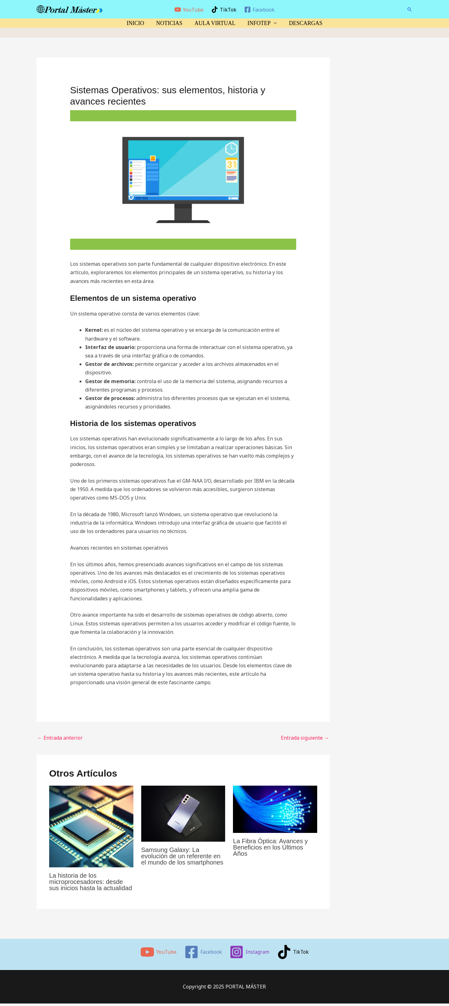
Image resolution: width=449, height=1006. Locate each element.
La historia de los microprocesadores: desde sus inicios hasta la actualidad (90, 881)
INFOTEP (258, 23)
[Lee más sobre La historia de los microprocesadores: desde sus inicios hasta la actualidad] (91, 826)
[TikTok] (224, 9)
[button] (409, 9)
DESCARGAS (304, 23)
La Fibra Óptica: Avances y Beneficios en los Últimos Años (270, 847)
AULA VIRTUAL (214, 23)
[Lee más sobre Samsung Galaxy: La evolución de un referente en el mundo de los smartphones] (183, 813)
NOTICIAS (170, 23)
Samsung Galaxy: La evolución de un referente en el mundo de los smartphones (182, 856)
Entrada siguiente (305, 737)
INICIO (137, 23)
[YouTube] (189, 9)
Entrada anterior (60, 737)
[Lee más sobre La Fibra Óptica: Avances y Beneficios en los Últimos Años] (275, 808)
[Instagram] (249, 952)
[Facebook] (259, 9)
